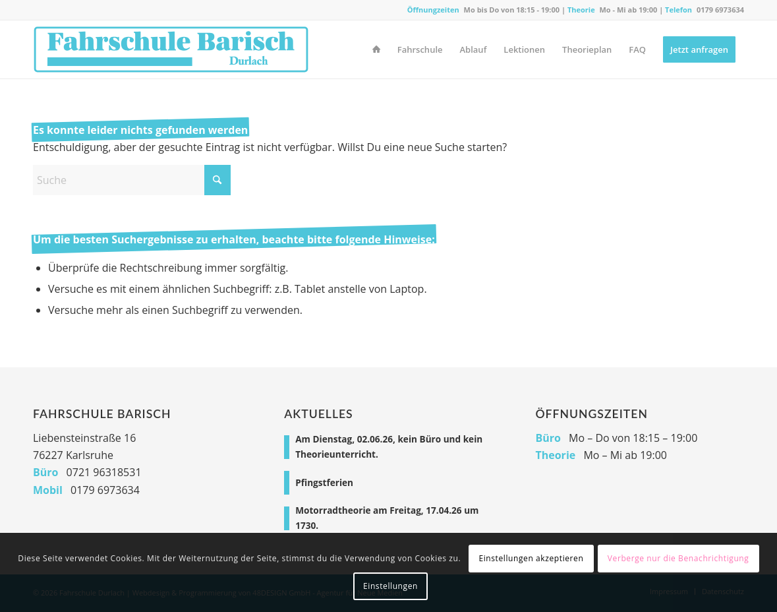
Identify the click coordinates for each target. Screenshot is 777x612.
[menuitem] (376, 49)
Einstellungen (390, 586)
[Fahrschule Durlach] (171, 49)
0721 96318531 (104, 472)
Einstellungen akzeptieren (530, 558)
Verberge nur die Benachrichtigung (678, 558)
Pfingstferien (324, 482)
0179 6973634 (720, 10)
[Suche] (132, 180)
